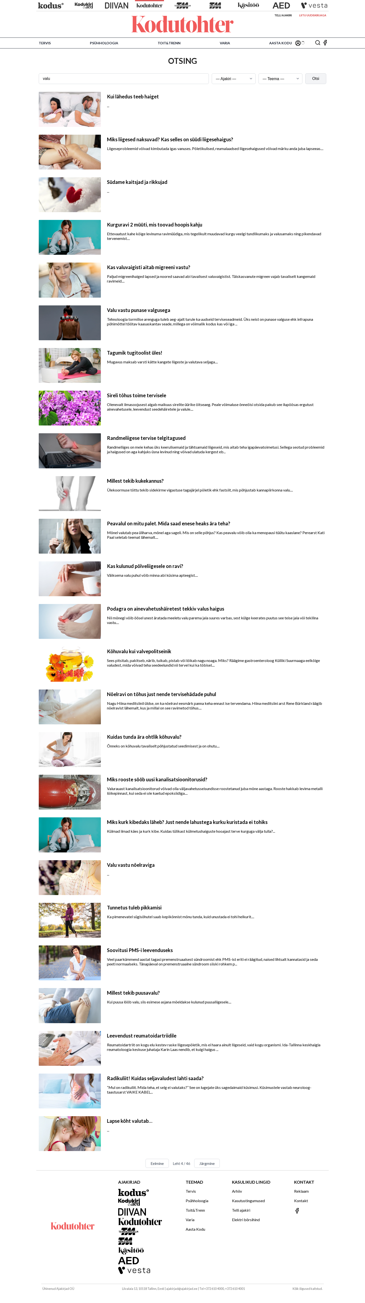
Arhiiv (237, 1191)
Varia (225, 43)
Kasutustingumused (248, 1200)
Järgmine (207, 1163)
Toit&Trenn (169, 43)
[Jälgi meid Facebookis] (325, 43)
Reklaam (301, 1191)
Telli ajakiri (283, 15)
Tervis (45, 43)
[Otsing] (317, 43)
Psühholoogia (104, 43)
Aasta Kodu (280, 43)
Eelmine (157, 1163)
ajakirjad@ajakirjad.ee (181, 1289)
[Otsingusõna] (124, 78)
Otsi (315, 78)
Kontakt (301, 1200)
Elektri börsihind (246, 1219)
